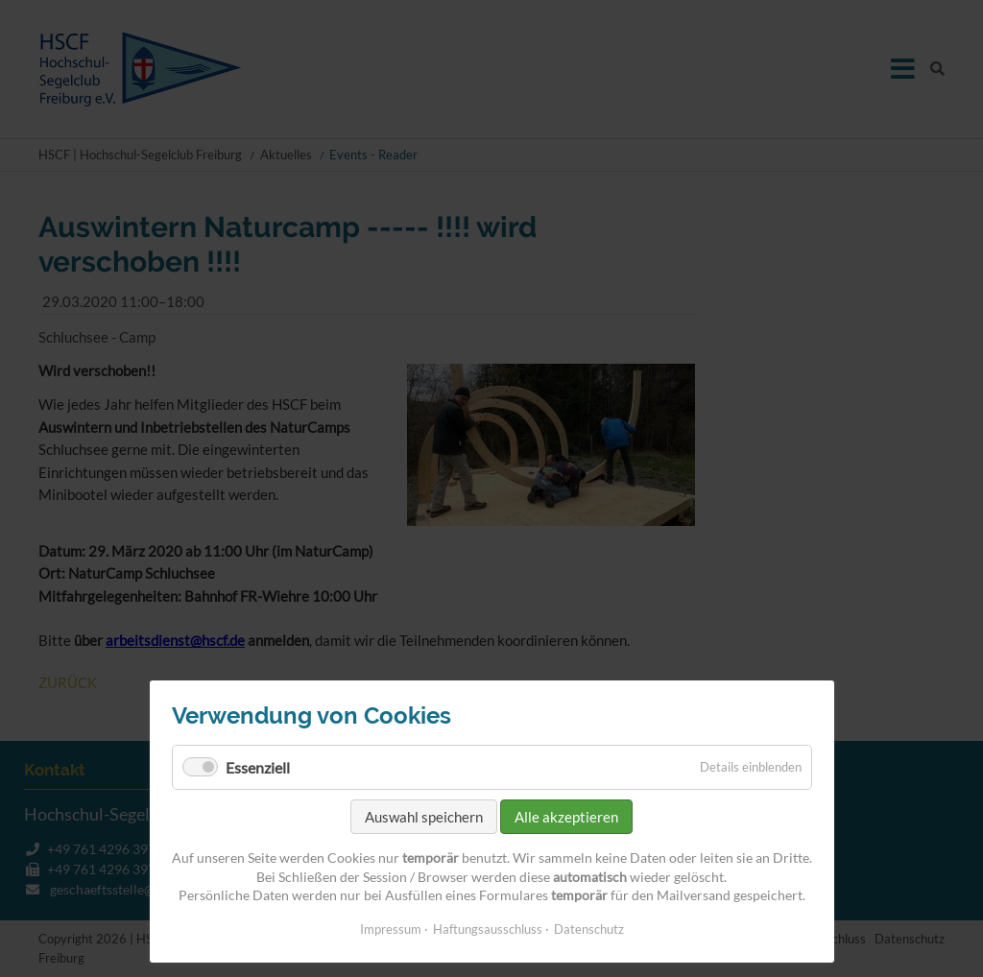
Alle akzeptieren (566, 816)
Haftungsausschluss (487, 929)
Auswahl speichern (424, 816)
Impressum (390, 929)
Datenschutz (589, 929)
